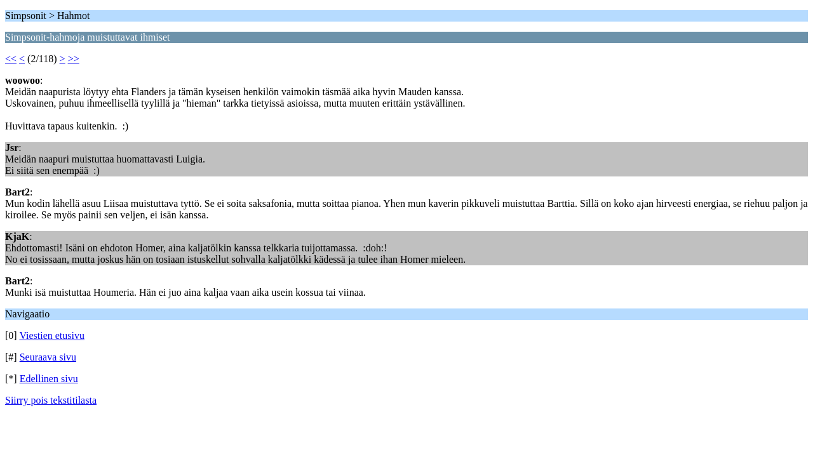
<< (11, 58)
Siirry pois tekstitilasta (51, 400)
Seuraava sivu (48, 357)
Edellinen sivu (49, 378)
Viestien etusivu (51, 335)
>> (73, 58)
